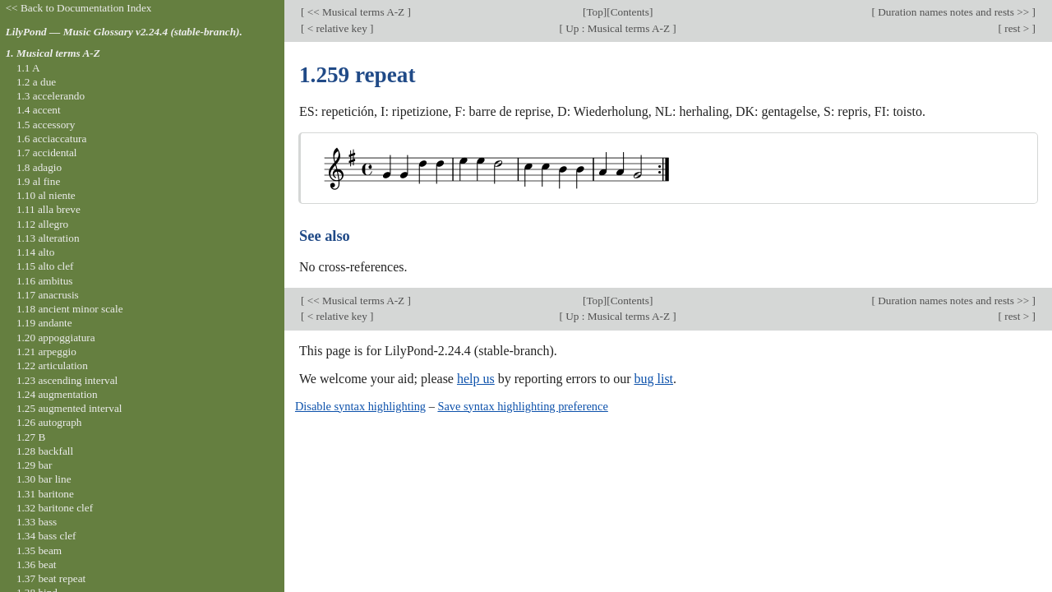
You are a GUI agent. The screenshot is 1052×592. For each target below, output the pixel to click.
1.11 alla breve (48, 209)
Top (594, 12)
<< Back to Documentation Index (79, 8)
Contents (630, 12)
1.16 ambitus (44, 281)
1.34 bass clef (46, 536)
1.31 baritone (45, 494)
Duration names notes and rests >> (953, 12)
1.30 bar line (44, 479)
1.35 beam (39, 550)
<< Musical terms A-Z (355, 12)
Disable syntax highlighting (360, 406)
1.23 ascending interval (67, 380)
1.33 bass (36, 522)
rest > (1017, 28)
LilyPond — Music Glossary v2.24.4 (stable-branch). (124, 31)
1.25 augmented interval (69, 408)
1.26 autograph (49, 422)
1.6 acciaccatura (51, 138)
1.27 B (30, 437)
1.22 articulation (52, 365)
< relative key (337, 28)
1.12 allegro (42, 224)
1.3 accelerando (50, 96)
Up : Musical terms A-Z (617, 28)
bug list (653, 379)
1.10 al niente (46, 195)
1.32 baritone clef (54, 508)
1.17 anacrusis (47, 295)
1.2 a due (36, 82)
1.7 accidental (46, 152)
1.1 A (28, 68)
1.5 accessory (45, 124)
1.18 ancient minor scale (69, 309)
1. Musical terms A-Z (53, 53)
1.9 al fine (38, 181)
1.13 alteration (48, 238)
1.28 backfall (44, 451)
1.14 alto (35, 252)
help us (476, 379)
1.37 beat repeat (50, 578)
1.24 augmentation (57, 394)
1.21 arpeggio (46, 351)
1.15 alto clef (45, 266)
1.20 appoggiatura (55, 337)
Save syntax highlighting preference (522, 406)
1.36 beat (36, 564)
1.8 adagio (39, 167)
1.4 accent (38, 110)
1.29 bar (34, 465)
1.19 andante (44, 323)
